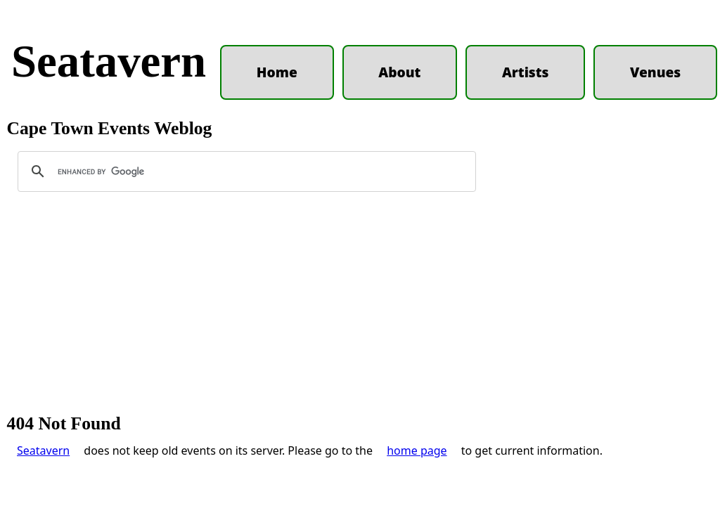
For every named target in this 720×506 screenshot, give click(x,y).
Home (277, 72)
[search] (245, 171)
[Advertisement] (360, 309)
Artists (525, 72)
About (399, 72)
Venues (655, 72)
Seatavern (108, 61)
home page (416, 450)
